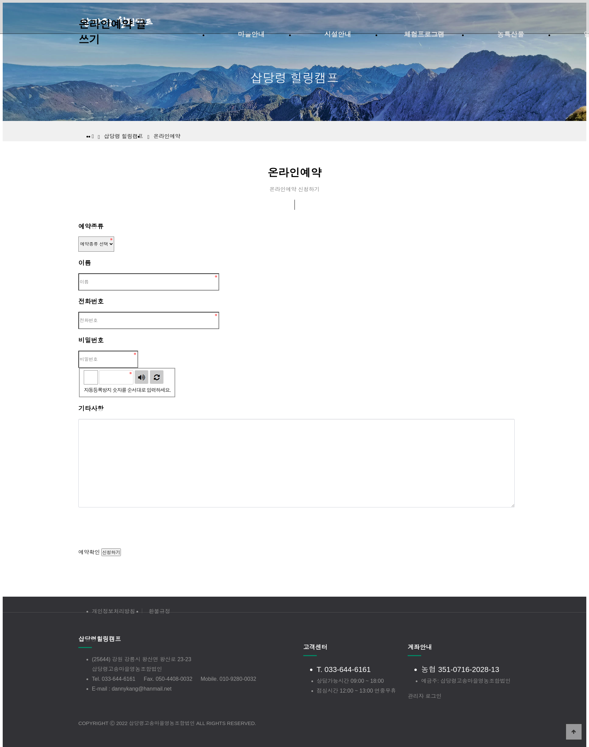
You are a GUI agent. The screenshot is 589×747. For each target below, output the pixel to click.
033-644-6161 (118, 679)
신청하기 (111, 552)
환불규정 (159, 611)
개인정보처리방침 (113, 611)
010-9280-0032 (238, 679)
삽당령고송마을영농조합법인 (127, 669)
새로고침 (156, 377)
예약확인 (89, 552)
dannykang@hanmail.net (142, 689)
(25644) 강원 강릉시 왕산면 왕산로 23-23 (141, 659)
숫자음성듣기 (141, 377)
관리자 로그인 (424, 696)
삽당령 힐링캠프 (123, 136)
